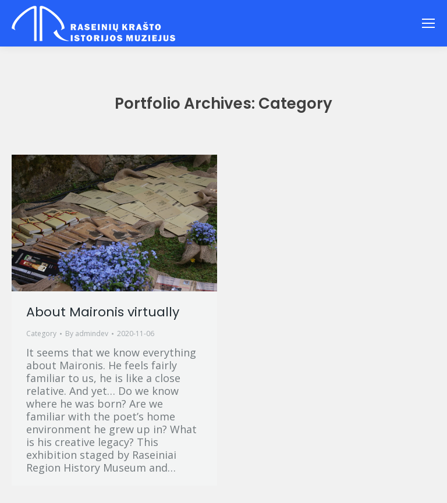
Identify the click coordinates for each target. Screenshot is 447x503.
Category (41, 333)
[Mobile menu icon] (428, 23)
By (86, 333)
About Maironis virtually (102, 312)
